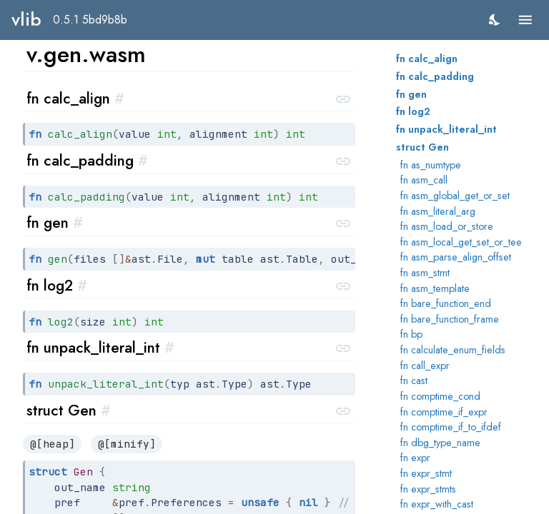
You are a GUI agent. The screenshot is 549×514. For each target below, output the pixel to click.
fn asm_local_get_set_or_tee (461, 242)
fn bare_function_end (445, 303)
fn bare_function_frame (449, 319)
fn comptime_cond (440, 396)
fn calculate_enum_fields (452, 350)
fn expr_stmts (428, 489)
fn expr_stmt (426, 473)
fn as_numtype (430, 165)
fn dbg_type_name (440, 442)
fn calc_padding (435, 76)
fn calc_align (427, 58)
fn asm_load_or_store (446, 226)
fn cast (413, 380)
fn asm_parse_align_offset (455, 257)
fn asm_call (423, 180)
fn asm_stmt (425, 273)
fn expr (415, 457)
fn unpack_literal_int (446, 129)
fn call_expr (425, 365)
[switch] (495, 19)
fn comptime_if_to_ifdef (450, 427)
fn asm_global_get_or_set (455, 195)
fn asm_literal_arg (437, 211)
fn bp (411, 334)
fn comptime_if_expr (444, 412)
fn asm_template (435, 288)
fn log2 (413, 111)
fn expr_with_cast (436, 504)
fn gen (411, 94)
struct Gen (422, 147)
